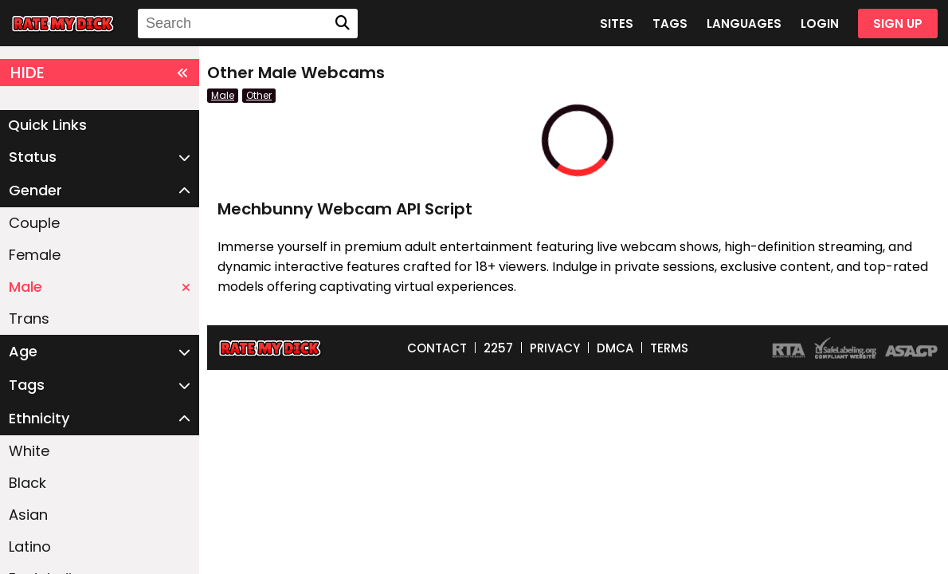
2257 (498, 348)
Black (27, 483)
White (29, 451)
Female (35, 255)
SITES (616, 23)
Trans (29, 318)
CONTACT (437, 348)
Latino (30, 546)
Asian (28, 515)
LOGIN (820, 23)
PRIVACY (555, 348)
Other (259, 95)
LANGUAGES (744, 23)
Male (99, 287)
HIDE (99, 72)
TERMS (669, 348)
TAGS (669, 23)
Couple (34, 223)
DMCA (615, 348)
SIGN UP (898, 23)
